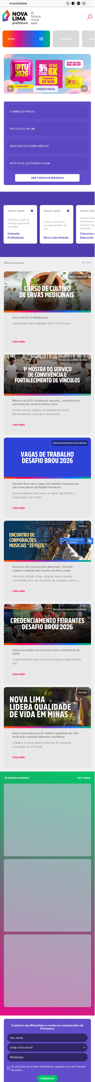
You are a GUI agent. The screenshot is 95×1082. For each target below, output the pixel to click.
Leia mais (18, 341)
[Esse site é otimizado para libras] (78, 3)
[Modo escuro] (73, 3)
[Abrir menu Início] (41, 39)
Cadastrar (47, 1078)
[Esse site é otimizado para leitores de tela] (84, 3)
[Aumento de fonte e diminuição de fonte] (67, 3)
